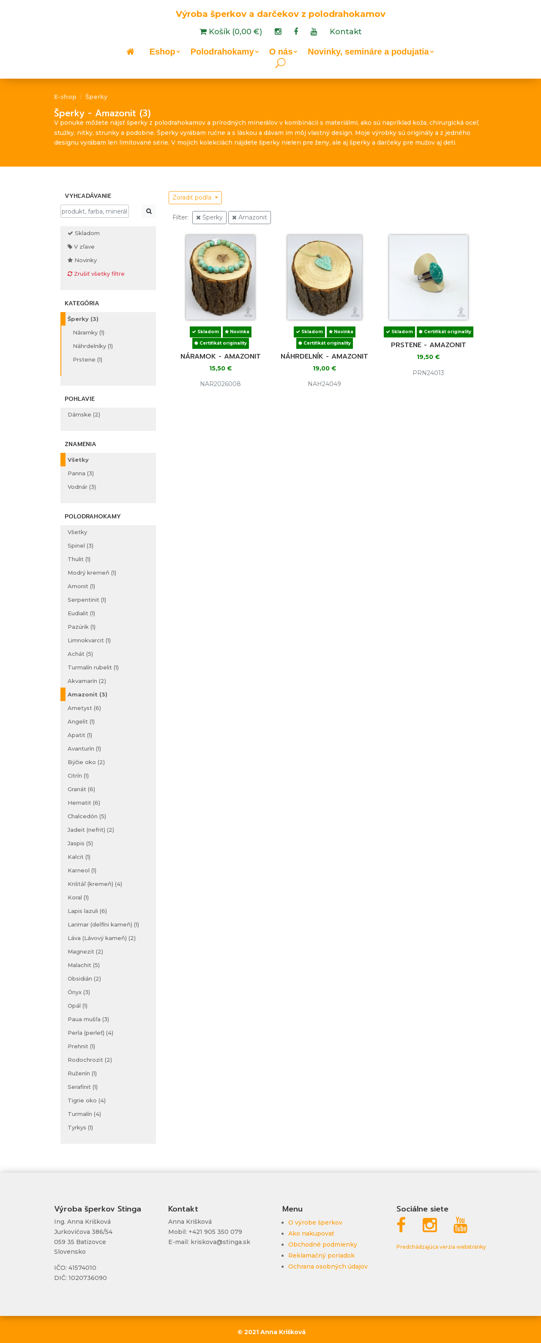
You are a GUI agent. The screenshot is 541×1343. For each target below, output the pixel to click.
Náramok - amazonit (220, 356)
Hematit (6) (84, 802)
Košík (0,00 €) (234, 32)
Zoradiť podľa (192, 197)
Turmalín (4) (84, 1113)
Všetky (78, 459)
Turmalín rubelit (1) (93, 667)
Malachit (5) (84, 965)
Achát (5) (80, 653)
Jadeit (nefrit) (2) (91, 829)
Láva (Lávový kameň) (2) (102, 938)
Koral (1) (78, 897)
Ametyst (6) (84, 707)
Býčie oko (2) (86, 762)
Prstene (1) (87, 359)
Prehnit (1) (81, 1046)
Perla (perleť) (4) (90, 1032)
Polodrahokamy (222, 52)
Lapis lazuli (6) (87, 910)
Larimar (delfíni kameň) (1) (103, 924)
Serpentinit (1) (87, 599)
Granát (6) (81, 789)
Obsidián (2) (84, 978)
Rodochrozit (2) (90, 1059)
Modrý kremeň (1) (92, 572)
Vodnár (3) (82, 486)
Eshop (162, 52)
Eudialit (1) (81, 613)
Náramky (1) (88, 332)
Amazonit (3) (87, 694)
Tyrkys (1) (80, 1127)
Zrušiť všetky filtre (96, 273)
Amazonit (249, 217)
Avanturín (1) (84, 748)
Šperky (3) (83, 318)
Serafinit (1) (83, 1086)
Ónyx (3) (79, 992)
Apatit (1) (80, 735)
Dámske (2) (84, 414)
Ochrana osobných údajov (328, 1266)
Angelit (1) (81, 721)
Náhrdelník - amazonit (324, 356)
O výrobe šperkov (315, 1222)
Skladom (84, 233)
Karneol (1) (82, 870)
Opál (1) (77, 1005)
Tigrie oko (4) (87, 1100)
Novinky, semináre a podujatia (368, 52)
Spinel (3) (80, 545)
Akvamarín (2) (87, 680)
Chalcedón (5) (87, 816)
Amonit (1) (81, 586)
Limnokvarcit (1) (89, 640)
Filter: (180, 217)
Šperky (96, 97)
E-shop (65, 97)
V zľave (81, 246)
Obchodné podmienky (322, 1244)
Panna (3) (81, 473)
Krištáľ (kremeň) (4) (95, 883)
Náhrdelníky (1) (93, 346)
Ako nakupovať (311, 1233)
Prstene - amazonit (428, 345)
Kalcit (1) (79, 856)
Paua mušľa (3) (88, 1019)
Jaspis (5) (80, 843)
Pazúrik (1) (82, 626)
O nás (281, 52)
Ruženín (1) (82, 1073)
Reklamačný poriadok (321, 1255)
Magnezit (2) (85, 951)
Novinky (82, 260)
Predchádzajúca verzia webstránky (441, 1247)
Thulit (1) (79, 559)
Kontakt (346, 32)
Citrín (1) (78, 775)
